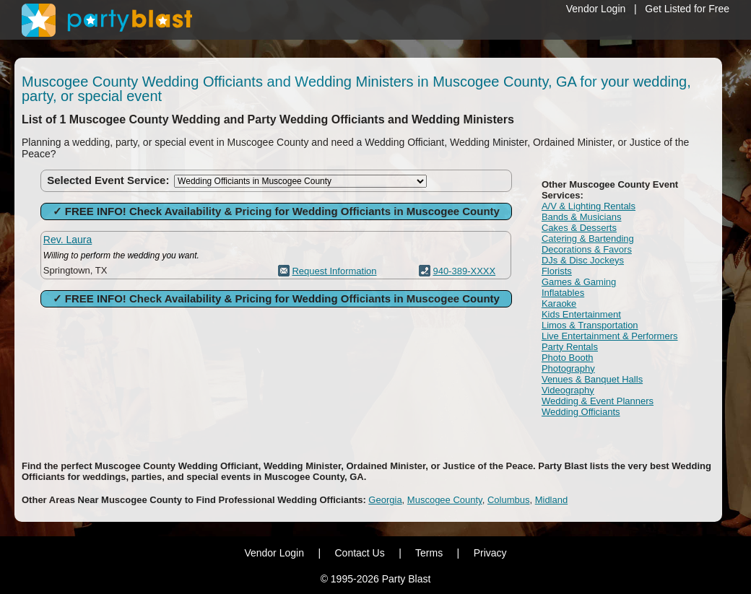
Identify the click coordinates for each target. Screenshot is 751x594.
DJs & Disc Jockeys (583, 260)
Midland (551, 499)
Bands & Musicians (582, 216)
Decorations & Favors (587, 249)
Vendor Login (596, 8)
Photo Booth (568, 357)
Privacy (490, 553)
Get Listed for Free (687, 8)
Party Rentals (570, 346)
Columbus (508, 499)
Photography (568, 368)
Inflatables (563, 292)
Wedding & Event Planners (598, 401)
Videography (568, 390)
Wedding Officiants (581, 411)
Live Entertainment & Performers (610, 336)
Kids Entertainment (581, 314)
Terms (429, 553)
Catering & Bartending (588, 238)
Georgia (384, 499)
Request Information (334, 271)
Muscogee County (444, 499)
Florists (557, 271)
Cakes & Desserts (579, 227)
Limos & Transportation (590, 325)
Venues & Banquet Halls (592, 379)
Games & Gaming (579, 281)
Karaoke (559, 303)
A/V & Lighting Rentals (588, 206)
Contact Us (359, 553)
